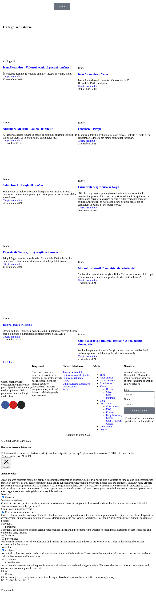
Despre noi (105, 403)
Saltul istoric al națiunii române (23, 185)
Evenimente (106, 383)
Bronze (109, 389)
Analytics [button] (6, 547)
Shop (102, 374)
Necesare (10, 497)
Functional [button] (6, 523)
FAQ (108, 409)
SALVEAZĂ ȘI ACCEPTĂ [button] (15, 580)
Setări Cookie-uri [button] (11, 456)
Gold (108, 395)
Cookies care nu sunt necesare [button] (16, 509)
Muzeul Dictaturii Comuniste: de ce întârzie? (107, 268)
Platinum (110, 397)
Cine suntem (112, 406)
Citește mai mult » (12, 76)
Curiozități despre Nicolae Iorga (98, 187)
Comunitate (106, 426)
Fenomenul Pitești (89, 129)
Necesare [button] (6, 494)
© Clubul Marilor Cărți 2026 (16, 440)
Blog (102, 400)
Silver (109, 392)
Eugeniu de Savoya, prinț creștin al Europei (31, 252)
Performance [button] (7, 535)
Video (103, 386)
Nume (127, 399)
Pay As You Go (107, 380)
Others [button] (4, 571)
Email (127, 390)
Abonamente (106, 377)
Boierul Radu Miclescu (17, 324)
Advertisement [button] (8, 559)
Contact (110, 412)
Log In (103, 429)
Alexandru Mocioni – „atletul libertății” (28, 128)
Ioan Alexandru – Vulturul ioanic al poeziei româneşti (37, 67)
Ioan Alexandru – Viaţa (93, 74)
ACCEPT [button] (26, 456)
